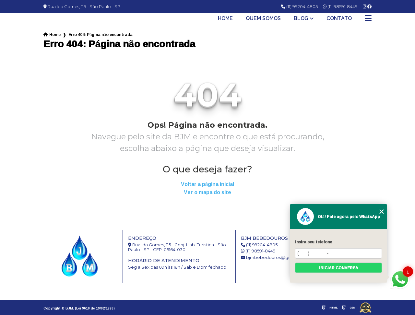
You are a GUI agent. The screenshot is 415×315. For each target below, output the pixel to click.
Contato (339, 18)
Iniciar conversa (338, 268)
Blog (301, 18)
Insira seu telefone (313, 242)
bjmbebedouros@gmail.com (274, 257)
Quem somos (263, 18)
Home (225, 18)
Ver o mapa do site (207, 192)
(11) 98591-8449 (340, 6)
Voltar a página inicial (207, 184)
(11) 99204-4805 (299, 6)
